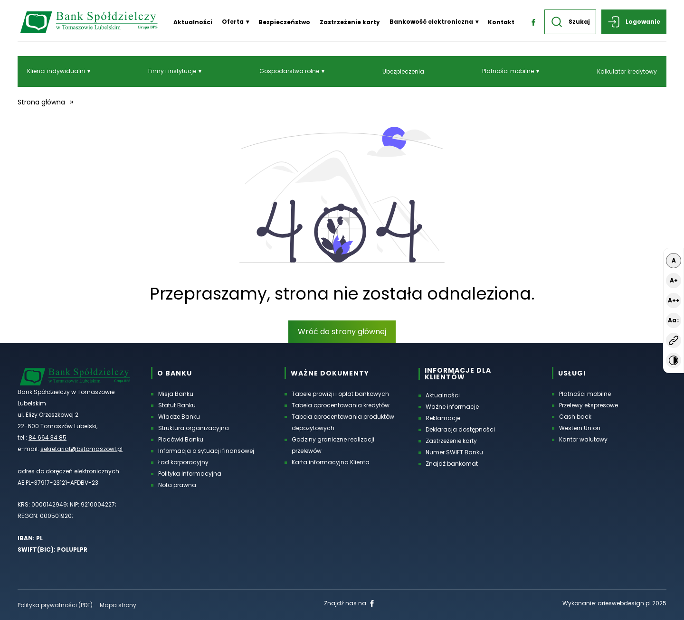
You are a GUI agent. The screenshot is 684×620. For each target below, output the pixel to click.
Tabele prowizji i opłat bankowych (340, 394)
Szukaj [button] (570, 22)
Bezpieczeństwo (284, 22)
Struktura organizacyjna (193, 428)
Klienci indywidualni (56, 71)
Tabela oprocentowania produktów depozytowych (343, 422)
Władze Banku (179, 417)
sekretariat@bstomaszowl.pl (81, 449)
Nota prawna (177, 485)
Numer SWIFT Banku (454, 452)
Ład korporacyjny (183, 462)
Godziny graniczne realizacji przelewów (333, 445)
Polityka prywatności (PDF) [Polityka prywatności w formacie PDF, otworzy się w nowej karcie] (55, 605)
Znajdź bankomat (452, 464)
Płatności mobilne (508, 71)
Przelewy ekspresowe (588, 405)
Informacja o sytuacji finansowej (206, 451)
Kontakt (501, 22)
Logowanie (634, 22)
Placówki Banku (180, 439)
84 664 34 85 (47, 437)
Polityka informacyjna (189, 474)
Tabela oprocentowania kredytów (341, 405)
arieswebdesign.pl (624, 603)
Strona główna (41, 102)
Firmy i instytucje (172, 71)
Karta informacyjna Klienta (331, 462)
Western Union (579, 428)
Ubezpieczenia (403, 71)
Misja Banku (175, 394)
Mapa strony (118, 605)
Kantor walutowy (583, 439)
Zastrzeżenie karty (350, 22)
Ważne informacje (452, 407)
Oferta (233, 22)
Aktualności (192, 22)
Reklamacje (443, 418)
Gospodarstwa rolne (289, 71)
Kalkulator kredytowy (627, 71)
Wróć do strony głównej (342, 331)
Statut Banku (177, 405)
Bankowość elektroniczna (431, 22)
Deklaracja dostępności (460, 429)
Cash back (575, 417)
